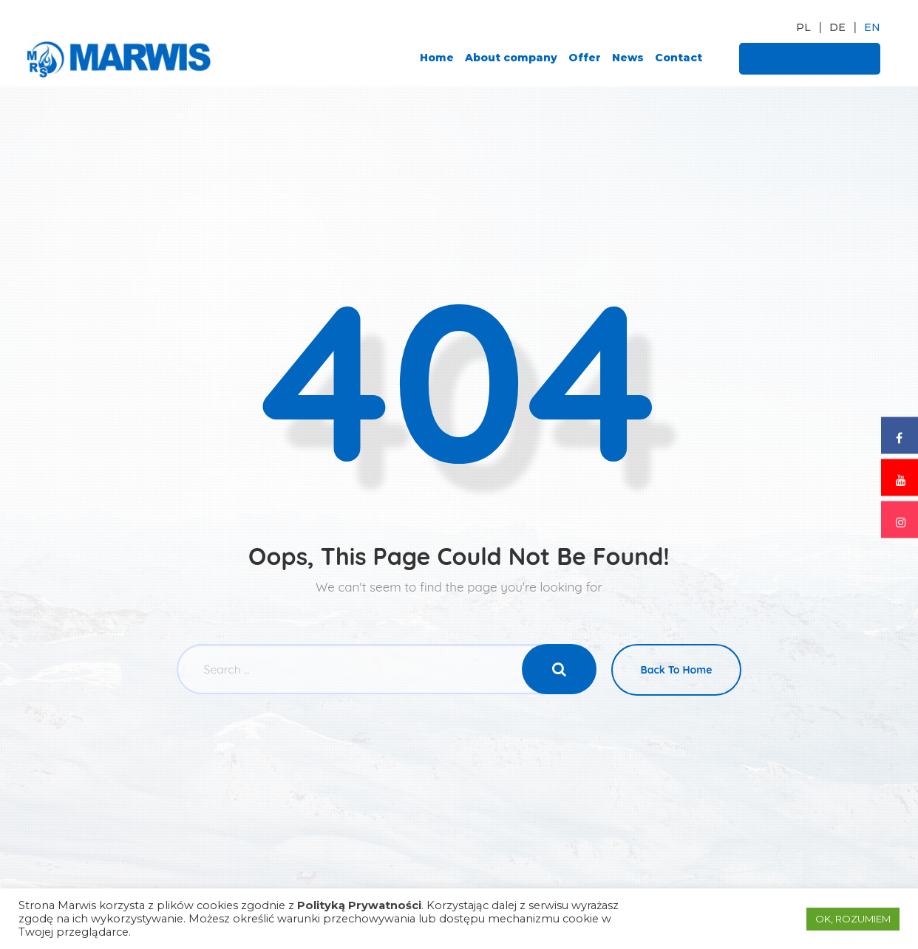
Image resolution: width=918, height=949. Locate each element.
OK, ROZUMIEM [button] (853, 919)
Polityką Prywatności (359, 905)
